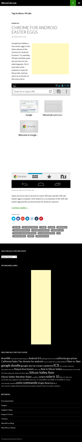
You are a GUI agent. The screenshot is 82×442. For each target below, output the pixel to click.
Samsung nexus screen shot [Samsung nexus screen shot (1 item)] (71, 369)
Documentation (7, 401)
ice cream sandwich (46, 233)
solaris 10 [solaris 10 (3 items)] (52, 376)
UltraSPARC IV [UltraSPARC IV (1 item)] (61, 380)
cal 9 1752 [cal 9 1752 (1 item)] (53, 358)
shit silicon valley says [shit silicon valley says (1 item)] (7, 373)
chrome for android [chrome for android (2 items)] (32, 361)
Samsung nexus (19, 236)
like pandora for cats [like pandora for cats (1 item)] (7, 369)
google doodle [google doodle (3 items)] (10, 365)
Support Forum (7, 414)
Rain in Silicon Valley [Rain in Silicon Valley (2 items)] (51, 369)
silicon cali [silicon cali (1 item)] (18, 373)
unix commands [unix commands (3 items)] (26, 382)
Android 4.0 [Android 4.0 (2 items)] (35, 358)
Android (15, 23)
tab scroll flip (42, 236)
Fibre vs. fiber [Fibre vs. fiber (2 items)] (74, 361)
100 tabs (17, 227)
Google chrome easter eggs (25, 233)
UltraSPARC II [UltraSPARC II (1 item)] (43, 380)
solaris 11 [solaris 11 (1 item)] (62, 377)
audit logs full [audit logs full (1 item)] (45, 358)
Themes (4, 419)
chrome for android (41, 230)
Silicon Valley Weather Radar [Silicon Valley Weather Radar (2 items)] (16, 376)
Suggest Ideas (7, 410)
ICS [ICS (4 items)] (56, 365)
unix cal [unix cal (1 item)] (68, 380)
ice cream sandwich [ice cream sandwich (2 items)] (43, 365)
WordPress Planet (8, 428)
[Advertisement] (50, 58)
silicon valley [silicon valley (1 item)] (25, 373)
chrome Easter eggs (21, 230)
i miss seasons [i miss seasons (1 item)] (63, 366)
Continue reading (20, 207)
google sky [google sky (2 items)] (26, 365)
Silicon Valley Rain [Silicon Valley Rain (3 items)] (41, 372)
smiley (31, 236)
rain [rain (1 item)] (39, 369)
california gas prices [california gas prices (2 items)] (66, 358)
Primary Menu (79, 3)
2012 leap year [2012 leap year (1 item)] (23, 358)
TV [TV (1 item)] (38, 380)
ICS (59, 233)
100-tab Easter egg (30, 227)
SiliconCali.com (8, 3)
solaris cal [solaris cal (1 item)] (69, 377)
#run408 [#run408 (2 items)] (5, 358)
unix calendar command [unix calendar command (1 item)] (8, 383)
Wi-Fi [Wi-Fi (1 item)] (55, 383)
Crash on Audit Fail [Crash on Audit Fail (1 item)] (49, 362)
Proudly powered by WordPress (11, 439)
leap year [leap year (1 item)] (71, 366)
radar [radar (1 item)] (36, 369)
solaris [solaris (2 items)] (42, 376)
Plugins (4, 405)
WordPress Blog (7, 423)
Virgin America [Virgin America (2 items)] (45, 382)
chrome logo (57, 230)
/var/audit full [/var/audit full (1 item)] (14, 358)
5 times (43, 227)
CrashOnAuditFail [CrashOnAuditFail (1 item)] (60, 362)
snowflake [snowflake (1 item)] (35, 377)
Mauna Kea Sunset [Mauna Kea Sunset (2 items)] (24, 369)
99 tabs (51, 227)
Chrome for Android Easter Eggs (34, 29)
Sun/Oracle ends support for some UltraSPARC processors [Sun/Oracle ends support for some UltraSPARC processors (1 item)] (19, 380)
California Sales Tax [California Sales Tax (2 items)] (11, 361)
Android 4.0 (62, 227)
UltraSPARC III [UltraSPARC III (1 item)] (52, 380)
